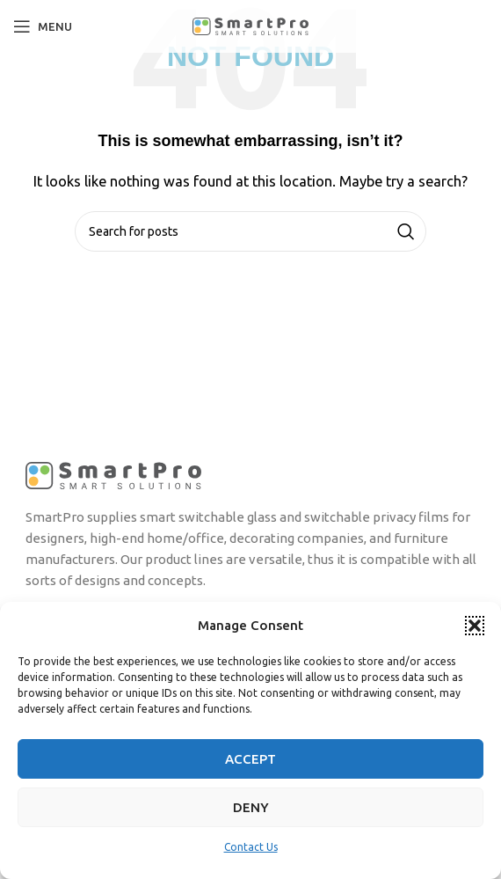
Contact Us (251, 847)
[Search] (250, 231)
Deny (251, 807)
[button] (474, 625)
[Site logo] (250, 25)
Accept (250, 758)
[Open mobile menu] (42, 26)
